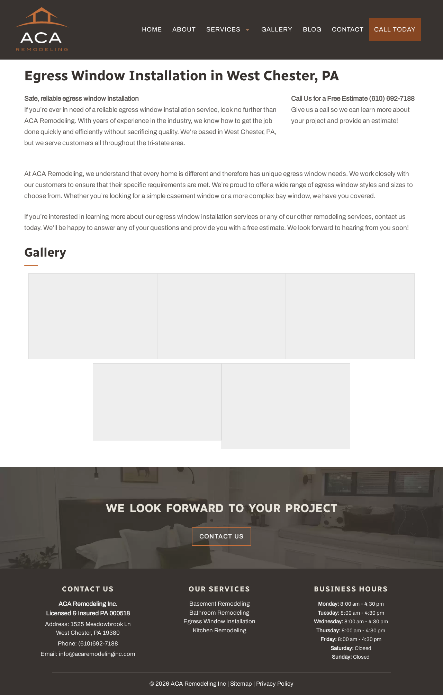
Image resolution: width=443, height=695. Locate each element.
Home (152, 29)
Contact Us (221, 536)
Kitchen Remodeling (219, 630)
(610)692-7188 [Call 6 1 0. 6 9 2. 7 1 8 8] (98, 643)
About (184, 29)
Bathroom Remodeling (219, 612)
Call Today (395, 29)
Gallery (276, 29)
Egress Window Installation (219, 621)
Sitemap (241, 683)
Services (223, 29)
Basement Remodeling (219, 603)
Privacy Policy (274, 683)
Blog (312, 29)
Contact (348, 29)
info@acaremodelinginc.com (97, 654)
